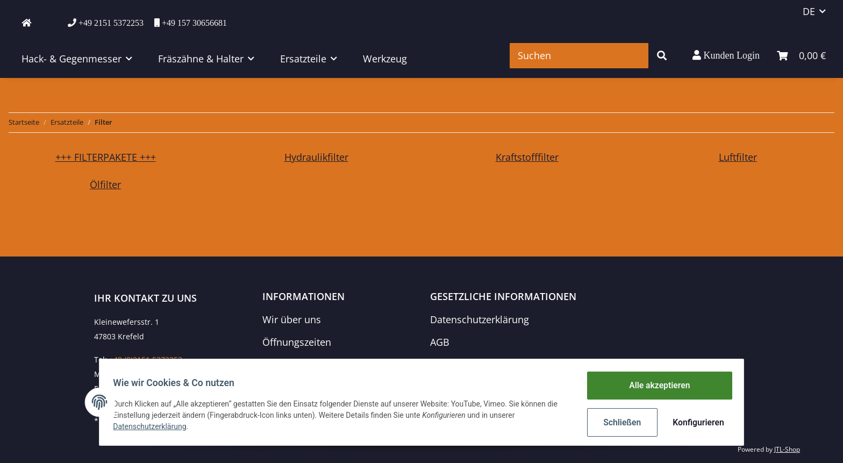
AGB (439, 342)
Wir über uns (291, 319)
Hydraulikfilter (316, 157)
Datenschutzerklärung (479, 319)
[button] (726, 55)
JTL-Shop (787, 449)
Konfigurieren (694, 422)
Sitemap (448, 364)
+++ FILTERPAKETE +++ (105, 157)
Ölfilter (105, 184)
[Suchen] (579, 55)
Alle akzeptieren (655, 387)
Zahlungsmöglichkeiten (315, 364)
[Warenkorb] (801, 55)
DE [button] (809, 11)
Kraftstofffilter (527, 157)
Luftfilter (738, 157)
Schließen (618, 422)
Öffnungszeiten (296, 342)
